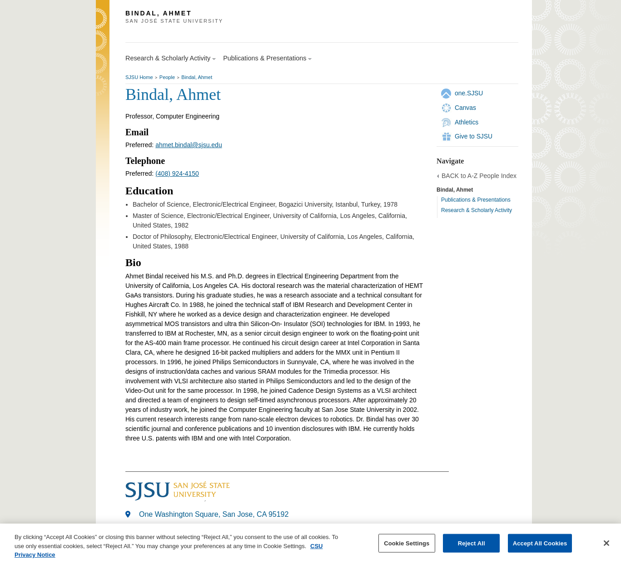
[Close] (606, 543)
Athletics (466, 122)
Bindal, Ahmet (196, 77)
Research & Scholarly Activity (476, 210)
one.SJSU (469, 93)
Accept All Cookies (540, 543)
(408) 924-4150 (177, 173)
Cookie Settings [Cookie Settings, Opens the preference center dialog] (406, 543)
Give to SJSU (473, 136)
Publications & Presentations (476, 200)
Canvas (465, 107)
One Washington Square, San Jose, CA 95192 (213, 514)
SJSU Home (139, 77)
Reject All (471, 543)
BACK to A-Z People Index (479, 175)
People (167, 77)
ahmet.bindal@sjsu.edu (188, 144)
